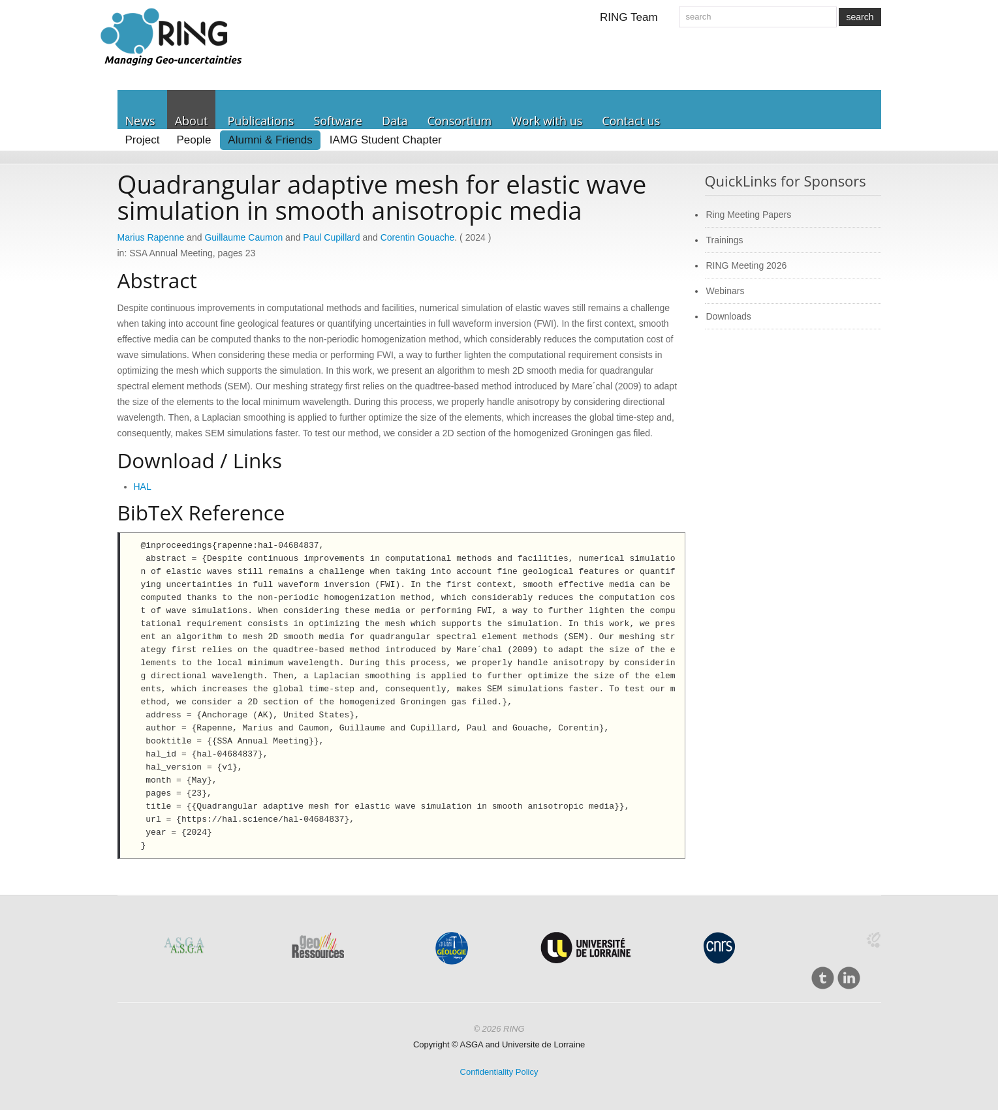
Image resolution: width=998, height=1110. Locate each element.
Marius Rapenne (151, 237)
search (859, 17)
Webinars (725, 291)
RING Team (629, 17)
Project (142, 140)
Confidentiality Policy (499, 1072)
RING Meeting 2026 (746, 265)
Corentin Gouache (418, 237)
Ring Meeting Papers (749, 214)
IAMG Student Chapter (386, 140)
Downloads (728, 316)
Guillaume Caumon (243, 237)
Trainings (724, 240)
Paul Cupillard (331, 237)
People (193, 140)
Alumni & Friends (270, 140)
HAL (142, 486)
